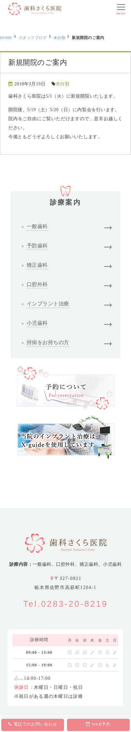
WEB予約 (98, 724)
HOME (6, 37)
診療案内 (65, 198)
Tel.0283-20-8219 (65, 604)
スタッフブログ (33, 37)
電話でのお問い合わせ (32, 724)
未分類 (59, 37)
